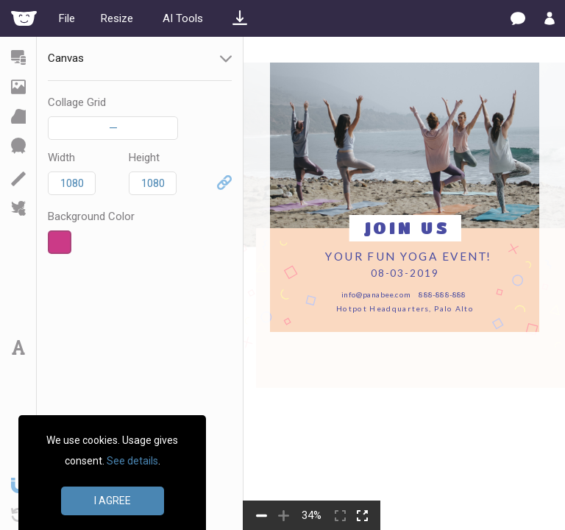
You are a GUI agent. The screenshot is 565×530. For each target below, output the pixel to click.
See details (132, 461)
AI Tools (183, 18)
